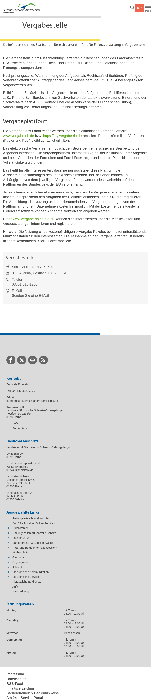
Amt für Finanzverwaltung (101, 45)
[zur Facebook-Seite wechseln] (10, 360)
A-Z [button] (140, 8)
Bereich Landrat (65, 45)
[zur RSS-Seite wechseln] (43, 360)
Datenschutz (16, 679)
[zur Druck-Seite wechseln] (32, 360)
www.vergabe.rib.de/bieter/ (33, 219)
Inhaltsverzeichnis (20, 688)
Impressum (15, 674)
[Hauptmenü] (148, 8)
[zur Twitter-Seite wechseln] (21, 360)
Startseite (43, 45)
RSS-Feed (14, 684)
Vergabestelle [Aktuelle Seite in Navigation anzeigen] (135, 45)
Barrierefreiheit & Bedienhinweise (32, 693)
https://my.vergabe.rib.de (62, 136)
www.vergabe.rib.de (18, 136)
